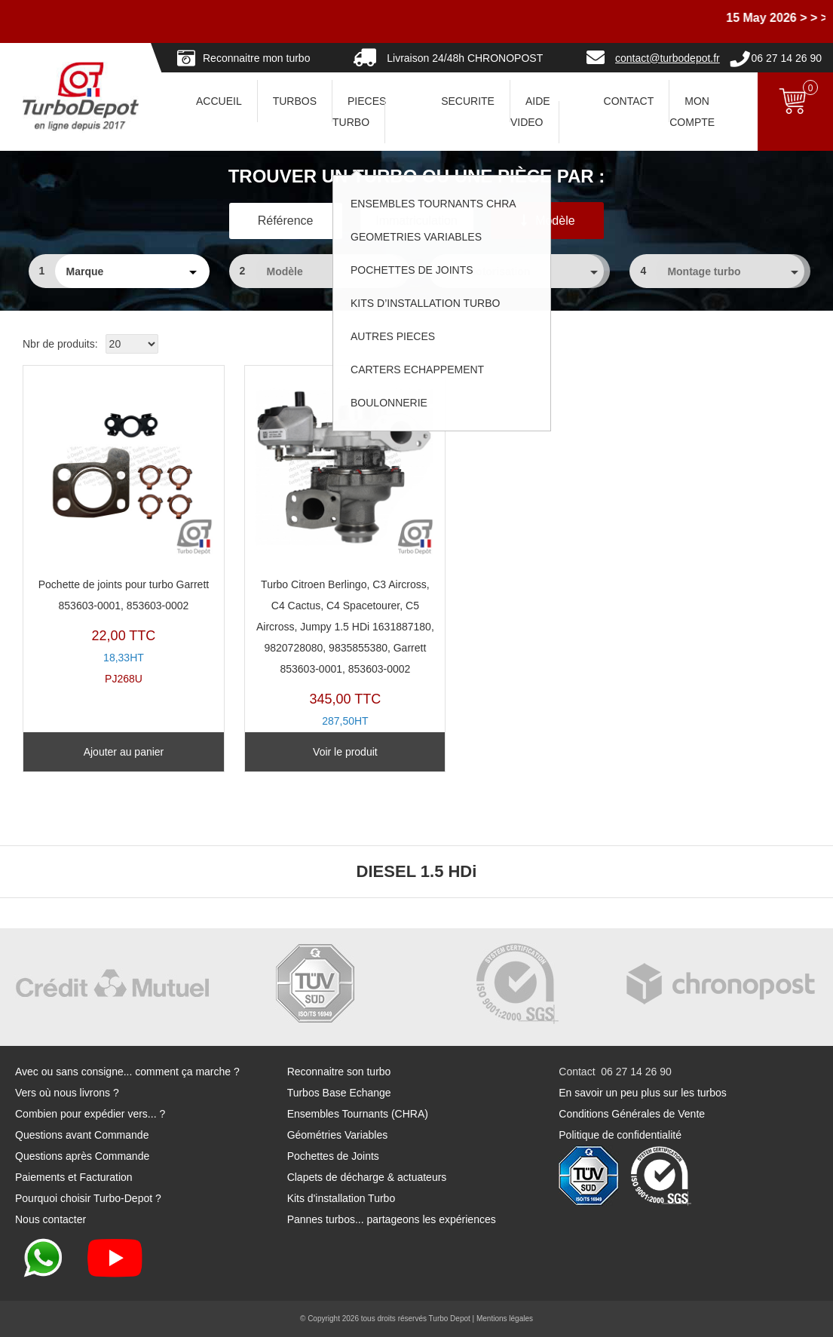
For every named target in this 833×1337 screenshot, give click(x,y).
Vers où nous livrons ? (67, 1093)
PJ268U (113, 529)
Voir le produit (315, 752)
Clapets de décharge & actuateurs (367, 1177)
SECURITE (468, 101)
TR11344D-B (314, 561)
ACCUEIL (219, 101)
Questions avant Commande (82, 1135)
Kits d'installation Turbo (341, 1198)
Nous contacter (50, 1219)
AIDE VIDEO (530, 111)
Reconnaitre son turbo (339, 1072)
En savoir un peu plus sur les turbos (643, 1093)
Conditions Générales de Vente (632, 1114)
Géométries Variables (337, 1135)
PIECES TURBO (359, 111)
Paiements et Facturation (74, 1177)
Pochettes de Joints (333, 1156)
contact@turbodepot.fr (667, 58)
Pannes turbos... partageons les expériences (391, 1219)
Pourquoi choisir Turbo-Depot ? (88, 1198)
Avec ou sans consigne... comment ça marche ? (127, 1072)
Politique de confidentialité (620, 1135)
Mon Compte (692, 111)
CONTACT (629, 101)
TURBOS (295, 101)
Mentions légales (504, 1318)
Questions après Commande (82, 1156)
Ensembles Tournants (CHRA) (357, 1114)
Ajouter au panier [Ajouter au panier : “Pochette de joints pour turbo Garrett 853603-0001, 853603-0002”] (113, 752)
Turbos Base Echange (339, 1093)
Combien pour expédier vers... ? (90, 1114)
